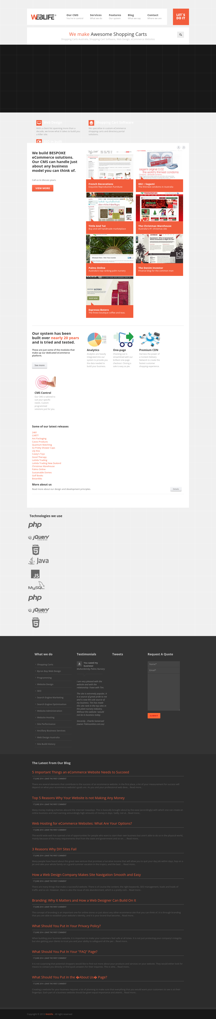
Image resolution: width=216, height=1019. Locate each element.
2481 (34, 432)
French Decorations (101, 184)
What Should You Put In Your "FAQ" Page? (64, 951)
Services (96, 15)
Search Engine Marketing (50, 697)
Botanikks (37, 478)
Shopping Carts (45, 664)
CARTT (35, 435)
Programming (44, 677)
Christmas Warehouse (43, 466)
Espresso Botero (99, 309)
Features (115, 15)
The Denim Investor (150, 267)
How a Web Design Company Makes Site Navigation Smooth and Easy (86, 874)
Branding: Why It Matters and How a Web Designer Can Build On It (84, 900)
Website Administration (49, 710)
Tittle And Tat (97, 226)
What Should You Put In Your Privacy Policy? (66, 926)
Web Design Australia (48, 737)
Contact (154, 15)
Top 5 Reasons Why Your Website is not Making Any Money (78, 798)
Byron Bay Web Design (49, 671)
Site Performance (46, 724)
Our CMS (74, 15)
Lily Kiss (36, 450)
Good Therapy (39, 457)
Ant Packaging (39, 438)
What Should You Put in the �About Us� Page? (69, 977)
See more (40, 365)
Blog (134, 15)
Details (176, 489)
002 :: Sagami (146, 184)
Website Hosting (45, 717)
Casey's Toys (38, 453)
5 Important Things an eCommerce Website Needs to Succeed (80, 772)
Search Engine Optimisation (51, 704)
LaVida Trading (39, 460)
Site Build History (46, 743)
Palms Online (97, 267)
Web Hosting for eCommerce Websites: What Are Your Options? (82, 823)
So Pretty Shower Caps (43, 447)
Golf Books (37, 475)
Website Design (45, 684)
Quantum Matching (42, 444)
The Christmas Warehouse (154, 226)
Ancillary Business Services (51, 730)
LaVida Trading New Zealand (46, 463)
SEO (39, 690)
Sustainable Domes (42, 472)
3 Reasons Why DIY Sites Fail (54, 849)
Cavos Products (40, 441)
